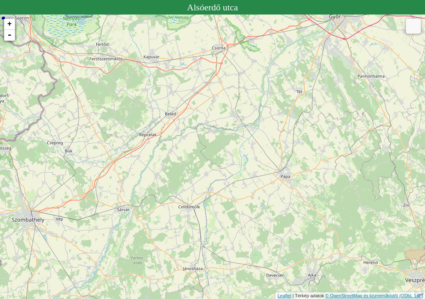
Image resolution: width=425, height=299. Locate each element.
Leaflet (284, 295)
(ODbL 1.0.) (411, 295)
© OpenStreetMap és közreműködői (362, 295)
